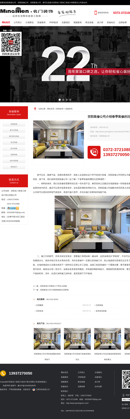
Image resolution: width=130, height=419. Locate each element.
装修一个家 (8, 31)
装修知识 (111, 22)
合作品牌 (98, 386)
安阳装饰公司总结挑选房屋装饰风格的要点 (107, 355)
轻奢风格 (14, 124)
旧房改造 (39, 311)
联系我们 (64, 391)
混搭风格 (14, 155)
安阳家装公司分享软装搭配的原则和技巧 (47, 355)
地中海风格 (14, 161)
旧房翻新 (39, 305)
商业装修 (89, 22)
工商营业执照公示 (41, 389)
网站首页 (6, 22)
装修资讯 (68, 109)
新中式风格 (14, 130)
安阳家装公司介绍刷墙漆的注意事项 (54, 290)
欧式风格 (14, 148)
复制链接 (41, 382)
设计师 (100, 22)
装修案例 (41, 22)
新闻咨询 (59, 109)
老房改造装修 (101, 311)
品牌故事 (123, 22)
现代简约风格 (14, 136)
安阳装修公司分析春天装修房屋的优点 (77, 355)
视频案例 (78, 22)
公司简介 (18, 22)
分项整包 (30, 22)
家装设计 (14, 167)
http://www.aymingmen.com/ (77, 403)
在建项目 (66, 22)
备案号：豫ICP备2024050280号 (23, 386)
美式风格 (14, 142)
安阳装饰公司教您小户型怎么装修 (53, 286)
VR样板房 (53, 22)
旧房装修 (99, 305)
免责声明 (6, 386)
